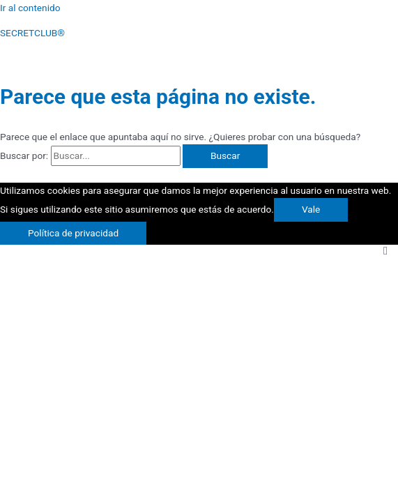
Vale (311, 209)
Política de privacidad (73, 232)
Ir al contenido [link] (30, 7)
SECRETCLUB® (32, 32)
